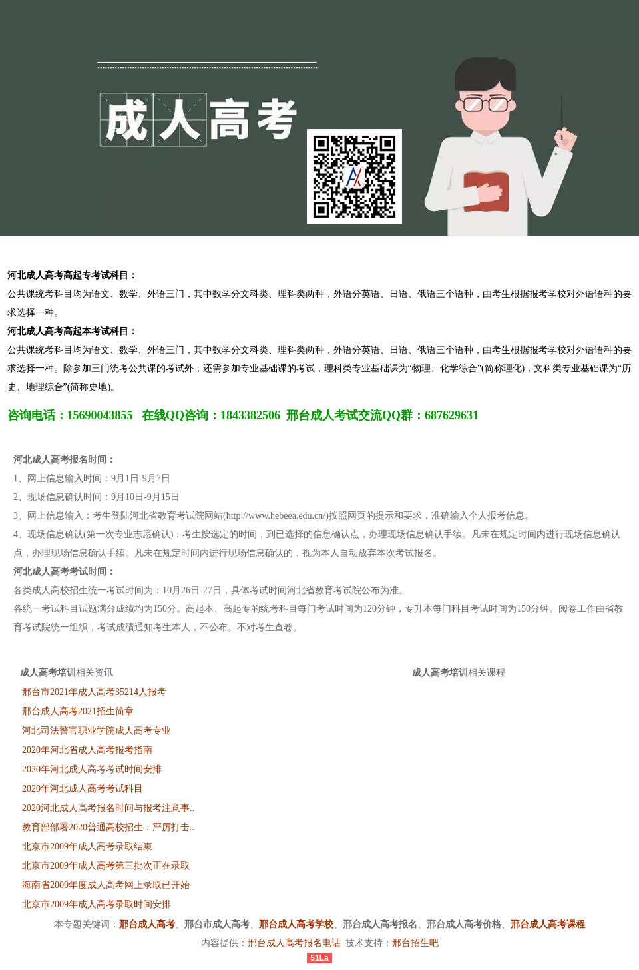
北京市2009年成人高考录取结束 (87, 846)
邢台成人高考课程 (548, 924)
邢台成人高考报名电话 (294, 943)
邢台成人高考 (147, 924)
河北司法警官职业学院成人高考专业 (96, 731)
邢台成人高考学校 (296, 924)
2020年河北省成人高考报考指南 (87, 750)
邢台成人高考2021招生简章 (78, 711)
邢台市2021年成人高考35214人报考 (94, 692)
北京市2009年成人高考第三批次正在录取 (106, 866)
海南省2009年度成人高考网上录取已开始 (106, 885)
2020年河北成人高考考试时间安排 (92, 769)
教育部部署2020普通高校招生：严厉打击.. (108, 827)
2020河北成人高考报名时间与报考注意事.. (108, 808)
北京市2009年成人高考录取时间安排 (96, 904)
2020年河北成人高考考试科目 (82, 789)
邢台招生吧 (415, 943)
